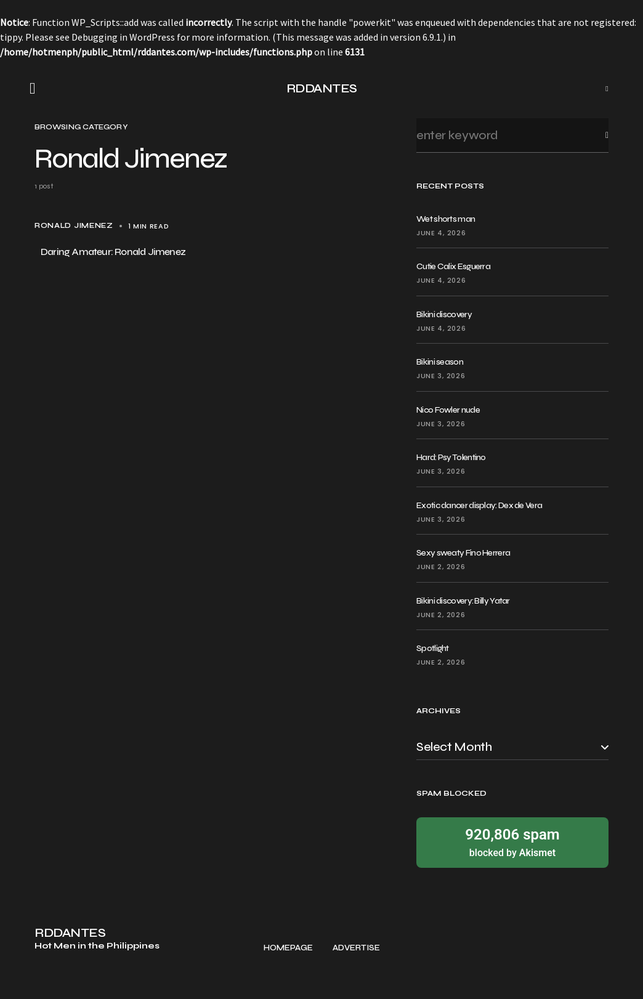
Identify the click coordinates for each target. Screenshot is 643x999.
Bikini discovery (444, 314)
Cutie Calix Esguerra (453, 266)
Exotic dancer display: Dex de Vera (479, 505)
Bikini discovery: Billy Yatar (463, 601)
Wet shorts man (445, 219)
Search (597, 135)
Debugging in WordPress (123, 37)
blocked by (512, 842)
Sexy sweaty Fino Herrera (463, 553)
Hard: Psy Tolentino (451, 457)
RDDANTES (321, 88)
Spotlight (432, 648)
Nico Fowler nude (448, 410)
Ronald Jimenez (73, 226)
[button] (36, 88)
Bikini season (439, 362)
